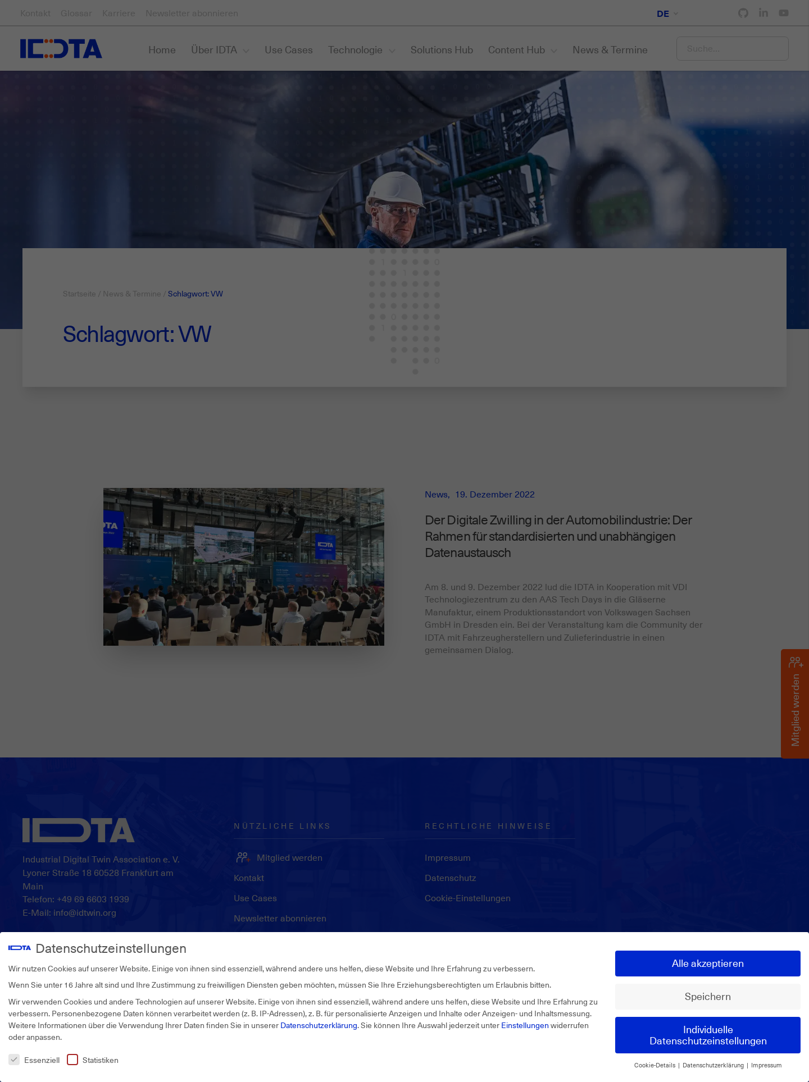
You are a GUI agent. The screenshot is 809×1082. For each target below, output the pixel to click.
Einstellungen (525, 1025)
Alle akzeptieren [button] (708, 963)
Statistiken (93, 1060)
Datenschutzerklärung (318, 1025)
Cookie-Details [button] (655, 1065)
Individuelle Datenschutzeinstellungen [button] (708, 1035)
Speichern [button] (708, 996)
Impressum (766, 1065)
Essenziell (34, 1060)
